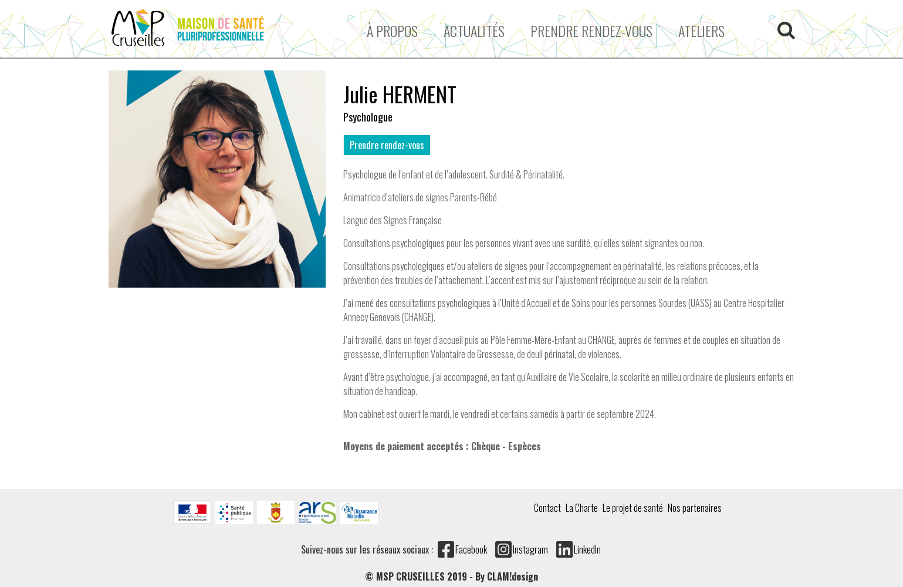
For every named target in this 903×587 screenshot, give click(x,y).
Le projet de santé (633, 508)
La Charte (582, 508)
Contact (547, 508)
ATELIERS (701, 30)
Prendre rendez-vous (591, 30)
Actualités (474, 30)
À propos (392, 30)
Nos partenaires (695, 508)
